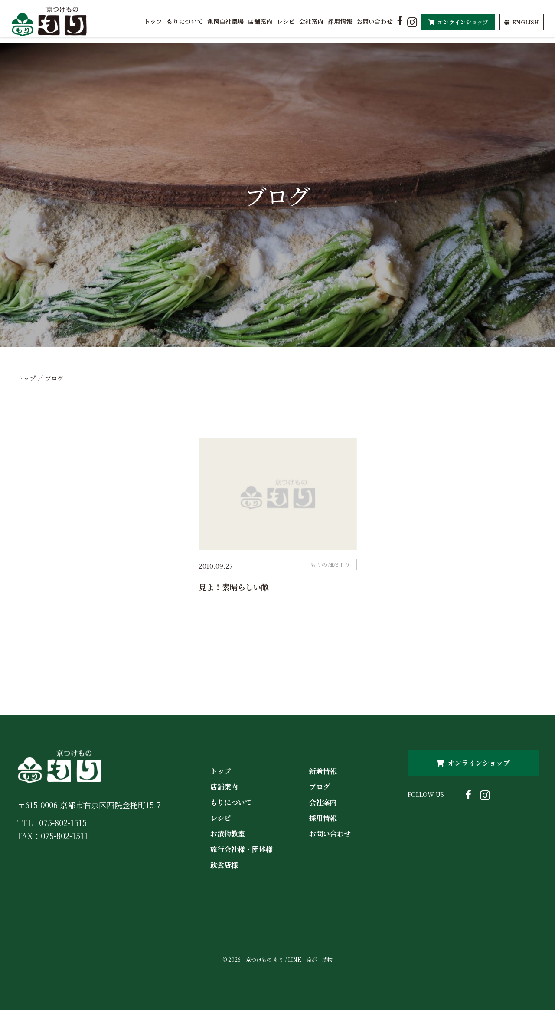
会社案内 (311, 21)
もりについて (184, 21)
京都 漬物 (320, 959)
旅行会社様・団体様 (241, 849)
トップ (153, 21)
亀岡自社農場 (225, 21)
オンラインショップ (458, 22)
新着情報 (323, 771)
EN (521, 22)
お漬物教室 (227, 834)
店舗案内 (260, 21)
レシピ (286, 21)
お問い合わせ (374, 21)
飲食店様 (224, 865)
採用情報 (340, 21)
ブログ (319, 787)
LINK (294, 959)
